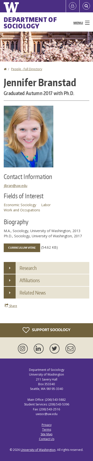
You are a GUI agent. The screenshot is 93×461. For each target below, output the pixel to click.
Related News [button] (33, 292)
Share (11, 305)
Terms (46, 429)
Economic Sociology (20, 204)
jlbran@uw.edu (15, 185)
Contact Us (46, 439)
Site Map (47, 434)
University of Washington (38, 450)
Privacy (47, 425)
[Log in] (72, 6)
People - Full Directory (26, 69)
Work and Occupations (22, 210)
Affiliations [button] (30, 280)
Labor (46, 204)
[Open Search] (86, 6)
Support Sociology (46, 330)
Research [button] (28, 268)
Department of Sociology (30, 22)
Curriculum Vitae (22, 247)
